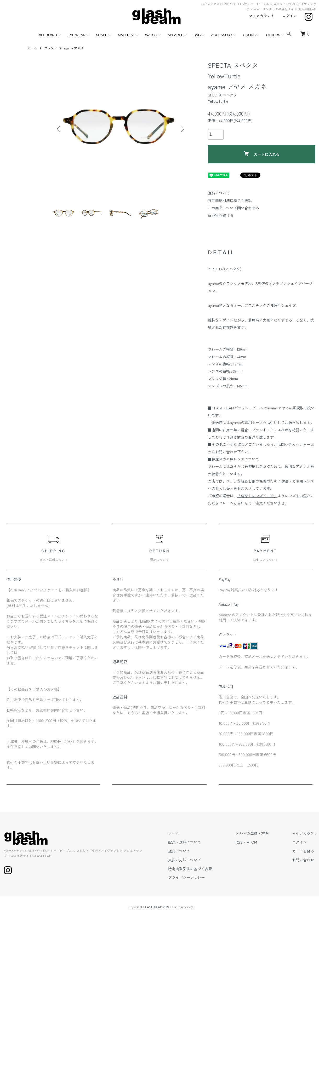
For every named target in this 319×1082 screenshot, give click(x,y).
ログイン (289, 15)
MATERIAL (126, 35)
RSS (239, 842)
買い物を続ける (220, 215)
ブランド (50, 48)
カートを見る (303, 851)
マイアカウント (261, 15)
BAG (197, 35)
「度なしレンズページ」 (257, 495)
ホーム (32, 48)
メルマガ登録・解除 (252, 833)
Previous (59, 129)
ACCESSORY (221, 35)
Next (182, 129)
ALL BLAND (48, 35)
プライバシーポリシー (186, 877)
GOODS (249, 35)
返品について (219, 193)
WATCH (151, 35)
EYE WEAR (76, 35)
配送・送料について (184, 842)
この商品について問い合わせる (233, 207)
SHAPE (101, 35)
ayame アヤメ (73, 48)
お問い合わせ (303, 859)
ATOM (252, 842)
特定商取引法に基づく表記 (230, 200)
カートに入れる (262, 153)
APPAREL (175, 35)
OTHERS (273, 35)
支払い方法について (184, 859)
